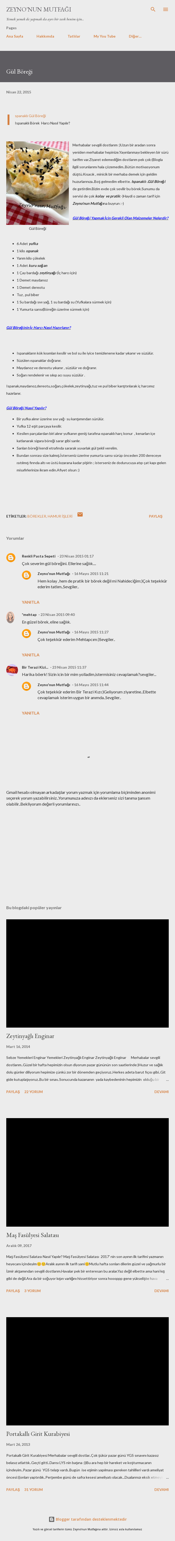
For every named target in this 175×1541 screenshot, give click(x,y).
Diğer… (135, 36)
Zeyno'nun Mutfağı (38, 9)
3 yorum (32, 1290)
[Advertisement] (87, 851)
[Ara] (153, 9)
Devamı (161, 1091)
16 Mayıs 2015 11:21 (91, 573)
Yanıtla (30, 601)
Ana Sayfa (14, 36)
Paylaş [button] (155, 516)
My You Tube (105, 36)
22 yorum (33, 1091)
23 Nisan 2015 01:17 (76, 556)
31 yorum (33, 1489)
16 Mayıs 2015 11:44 (91, 684)
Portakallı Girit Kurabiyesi (38, 1434)
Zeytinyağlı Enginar (30, 1036)
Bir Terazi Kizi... (35, 667)
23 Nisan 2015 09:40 (57, 614)
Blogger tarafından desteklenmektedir (88, 1519)
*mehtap (29, 614)
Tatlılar (74, 36)
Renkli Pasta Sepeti (39, 556)
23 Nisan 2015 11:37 (69, 667)
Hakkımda (45, 36)
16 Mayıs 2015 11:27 (91, 632)
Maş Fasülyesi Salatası (32, 1235)
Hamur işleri (60, 516)
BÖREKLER (36, 516)
